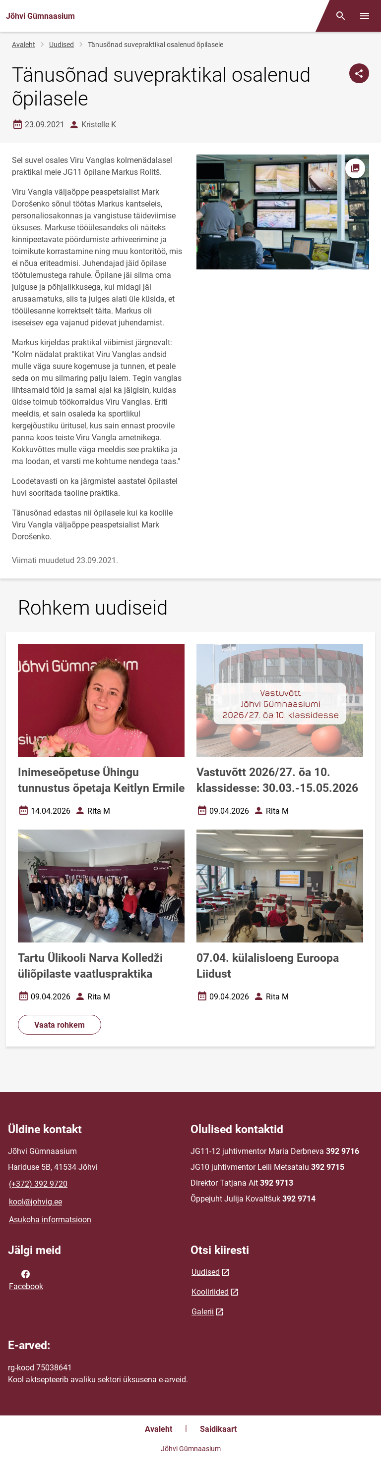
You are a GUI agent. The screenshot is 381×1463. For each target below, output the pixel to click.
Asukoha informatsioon (50, 1219)
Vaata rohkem (59, 1025)
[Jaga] (359, 73)
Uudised (61, 45)
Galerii (202, 1311)
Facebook (26, 1279)
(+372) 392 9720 (38, 1184)
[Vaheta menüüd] (365, 16)
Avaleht (23, 45)
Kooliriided (210, 1292)
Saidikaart (218, 1429)
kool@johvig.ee (35, 1201)
